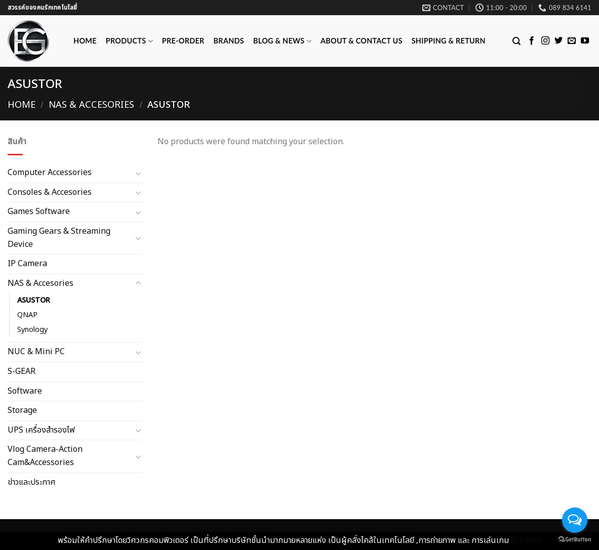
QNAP (27, 315)
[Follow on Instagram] (545, 41)
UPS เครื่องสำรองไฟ (41, 430)
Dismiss (526, 540)
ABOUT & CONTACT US (362, 40)
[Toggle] (138, 173)
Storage (22, 410)
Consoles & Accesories (50, 192)
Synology (32, 329)
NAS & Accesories (91, 105)
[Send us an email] (572, 41)
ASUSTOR (33, 300)
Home (85, 40)
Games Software (39, 211)
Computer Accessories (50, 172)
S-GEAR (21, 371)
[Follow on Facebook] (532, 41)
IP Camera (27, 264)
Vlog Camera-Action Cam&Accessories (45, 456)
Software (25, 391)
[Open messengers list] (574, 520)
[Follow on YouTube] (585, 41)
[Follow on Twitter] (558, 41)
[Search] (516, 41)
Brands (229, 40)
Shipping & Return (449, 40)
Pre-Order (183, 40)
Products (129, 41)
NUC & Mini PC (36, 352)
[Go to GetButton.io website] (574, 539)
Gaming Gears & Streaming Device (59, 237)
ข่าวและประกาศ (32, 482)
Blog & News (282, 41)
